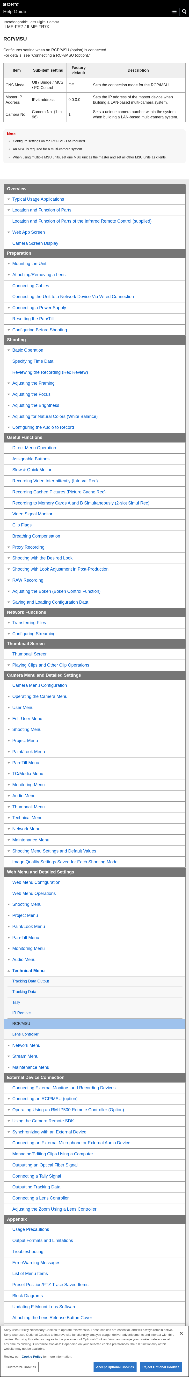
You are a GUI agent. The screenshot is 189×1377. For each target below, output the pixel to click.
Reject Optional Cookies (160, 1370)
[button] (184, 11)
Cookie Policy (32, 1360)
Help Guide (14, 11)
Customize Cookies (21, 1370)
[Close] (181, 1336)
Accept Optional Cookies (115, 1370)
